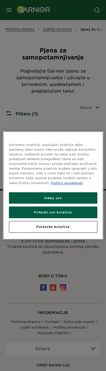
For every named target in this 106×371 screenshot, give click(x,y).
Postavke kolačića (53, 227)
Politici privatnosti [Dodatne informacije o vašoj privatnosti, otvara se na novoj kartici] (67, 183)
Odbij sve (53, 198)
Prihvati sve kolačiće (53, 212)
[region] (53, 185)
